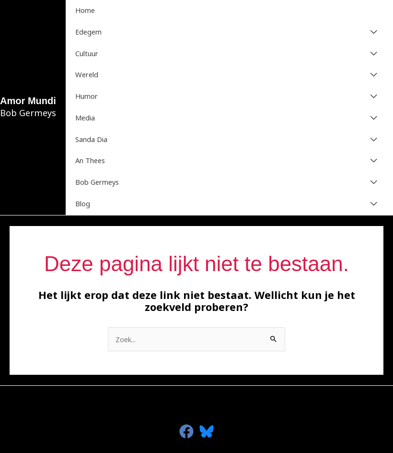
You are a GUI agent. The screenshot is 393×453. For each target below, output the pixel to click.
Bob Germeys (97, 182)
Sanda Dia (91, 139)
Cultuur (86, 53)
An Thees (90, 160)
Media (85, 117)
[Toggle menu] (373, 32)
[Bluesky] (206, 431)
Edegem (88, 31)
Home (85, 10)
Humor (86, 96)
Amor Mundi (28, 100)
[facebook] (186, 431)
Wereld (86, 74)
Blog (82, 203)
